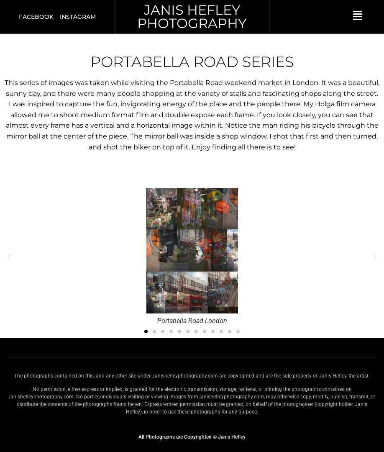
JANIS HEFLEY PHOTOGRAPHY (191, 16)
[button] (9, 257)
